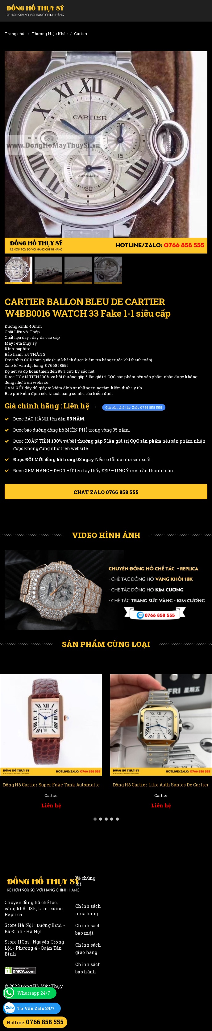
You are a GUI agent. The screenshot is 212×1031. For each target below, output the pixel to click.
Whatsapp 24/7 (33, 993)
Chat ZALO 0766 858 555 (106, 492)
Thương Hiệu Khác (50, 33)
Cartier (81, 33)
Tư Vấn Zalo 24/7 (36, 1008)
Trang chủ (14, 33)
